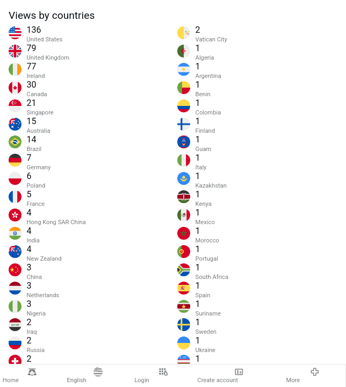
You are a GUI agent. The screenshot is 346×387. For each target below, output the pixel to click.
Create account (220, 375)
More (302, 375)
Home (20, 375)
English (85, 375)
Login (151, 375)
